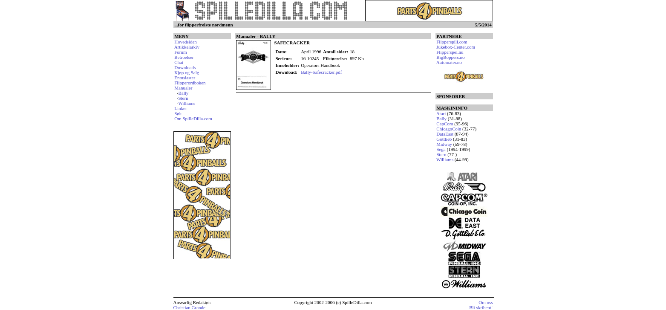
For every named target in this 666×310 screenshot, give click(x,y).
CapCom (444, 123)
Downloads (185, 67)
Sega (440, 149)
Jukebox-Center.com (455, 46)
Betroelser (183, 57)
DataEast (444, 133)
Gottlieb (444, 139)
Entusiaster (184, 77)
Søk (178, 113)
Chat (178, 62)
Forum (180, 52)
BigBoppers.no (450, 57)
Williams (186, 103)
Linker (180, 108)
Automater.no (449, 62)
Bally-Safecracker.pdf (321, 72)
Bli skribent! (481, 307)
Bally (183, 93)
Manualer (183, 87)
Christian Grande (189, 307)
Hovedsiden (185, 41)
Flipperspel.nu (449, 52)
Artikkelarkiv (186, 46)
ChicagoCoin (448, 128)
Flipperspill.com (451, 41)
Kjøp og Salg (186, 72)
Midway (444, 144)
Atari (441, 113)
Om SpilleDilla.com (193, 118)
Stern (183, 98)
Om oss (486, 302)
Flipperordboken (189, 82)
